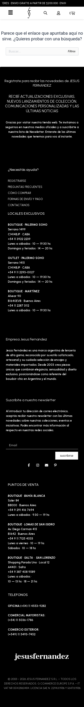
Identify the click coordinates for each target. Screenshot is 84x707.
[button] (10, 13)
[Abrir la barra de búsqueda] (45, 13)
